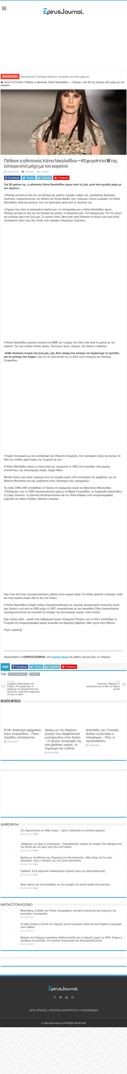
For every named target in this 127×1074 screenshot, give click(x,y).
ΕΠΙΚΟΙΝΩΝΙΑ (89, 1010)
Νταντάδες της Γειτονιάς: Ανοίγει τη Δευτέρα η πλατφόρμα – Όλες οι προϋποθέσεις (102, 735)
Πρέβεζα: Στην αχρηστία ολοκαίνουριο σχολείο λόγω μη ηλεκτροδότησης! (63, 871)
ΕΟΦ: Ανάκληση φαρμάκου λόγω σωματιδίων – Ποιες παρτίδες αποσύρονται (22, 733)
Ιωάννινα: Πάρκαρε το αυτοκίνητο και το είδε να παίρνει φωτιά (103, 685)
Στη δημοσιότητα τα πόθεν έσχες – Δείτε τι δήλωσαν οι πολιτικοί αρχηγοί (63, 830)
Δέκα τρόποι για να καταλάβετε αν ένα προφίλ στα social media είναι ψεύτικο (65, 884)
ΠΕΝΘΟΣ (35, 674)
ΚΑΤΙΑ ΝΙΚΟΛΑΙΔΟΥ (18, 674)
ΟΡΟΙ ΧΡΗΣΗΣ (38, 1010)
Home (6, 82)
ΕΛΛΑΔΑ (18, 82)
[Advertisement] (63, 43)
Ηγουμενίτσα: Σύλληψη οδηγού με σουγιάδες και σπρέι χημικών (55, 76)
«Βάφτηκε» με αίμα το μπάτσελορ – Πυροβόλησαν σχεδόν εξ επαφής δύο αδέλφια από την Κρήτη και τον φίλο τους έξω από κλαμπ (71, 845)
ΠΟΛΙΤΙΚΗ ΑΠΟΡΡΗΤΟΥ (64, 1010)
